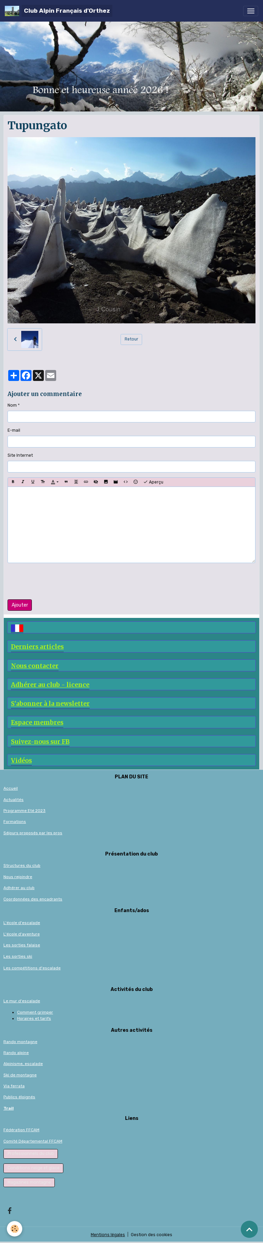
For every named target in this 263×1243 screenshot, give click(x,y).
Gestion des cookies (151, 1234)
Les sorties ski (17, 956)
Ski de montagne (20, 1075)
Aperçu (153, 482)
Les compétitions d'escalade (32, 968)
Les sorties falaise (21, 945)
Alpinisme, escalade (23, 1063)
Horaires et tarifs (34, 1018)
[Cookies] (14, 1228)
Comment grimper (35, 1012)
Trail (8, 1108)
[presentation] (60, 581)
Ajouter (20, 605)
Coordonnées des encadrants (32, 899)
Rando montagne (20, 1041)
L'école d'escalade (21, 922)
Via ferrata (14, 1086)
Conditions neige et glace (34, 1168)
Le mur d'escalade (21, 1001)
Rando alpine (16, 1052)
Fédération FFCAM (21, 1129)
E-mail (14, 430)
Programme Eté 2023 (24, 810)
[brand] (58, 11)
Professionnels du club (31, 1153)
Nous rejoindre (17, 876)
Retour (131, 339)
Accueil (10, 788)
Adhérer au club (19, 887)
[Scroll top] (249, 1229)
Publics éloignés (19, 1097)
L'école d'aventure (21, 934)
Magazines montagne (29, 1182)
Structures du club (21, 865)
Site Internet (20, 455)
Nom (12, 405)
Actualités (13, 799)
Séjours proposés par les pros (32, 832)
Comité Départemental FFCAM (32, 1141)
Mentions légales (108, 1234)
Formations (14, 821)
